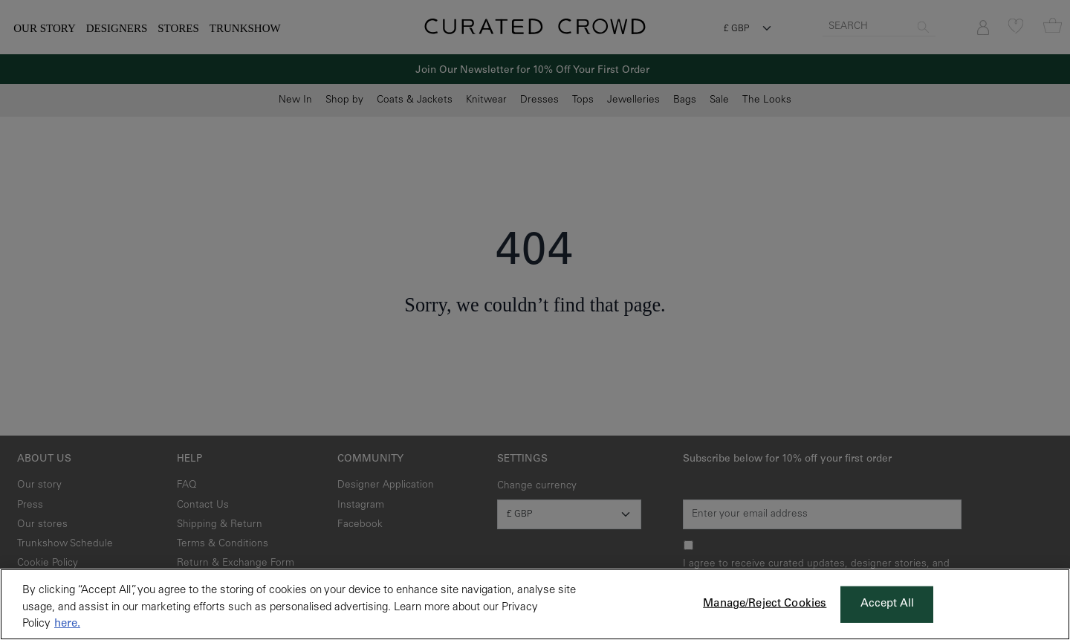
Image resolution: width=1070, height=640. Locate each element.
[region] (535, 604)
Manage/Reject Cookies (764, 604)
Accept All (887, 604)
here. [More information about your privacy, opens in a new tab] (67, 624)
